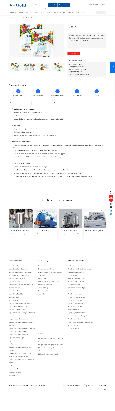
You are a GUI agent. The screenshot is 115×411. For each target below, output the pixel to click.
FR (101, 12)
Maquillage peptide (64, 313)
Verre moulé (37, 279)
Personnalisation (64, 5)
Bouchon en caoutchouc (41, 288)
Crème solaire (38, 282)
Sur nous (77, 12)
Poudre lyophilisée (14, 382)
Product (21, 17)
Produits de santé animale (66, 295)
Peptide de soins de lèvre (66, 310)
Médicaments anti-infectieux (67, 282)
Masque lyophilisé (14, 385)
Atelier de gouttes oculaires (17, 320)
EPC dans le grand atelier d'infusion (94, 285)
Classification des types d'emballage (44, 285)
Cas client (71, 12)
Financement (57, 12)
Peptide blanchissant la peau (67, 285)
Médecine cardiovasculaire (67, 276)
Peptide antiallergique (65, 323)
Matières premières (47, 12)
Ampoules (12, 391)
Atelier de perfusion (14, 288)
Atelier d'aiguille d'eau (15, 266)
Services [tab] (48, 102)
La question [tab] (57, 102)
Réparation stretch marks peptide (68, 320)
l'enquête (73, 53)
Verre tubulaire (38, 266)
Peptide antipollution (65, 332)
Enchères (64, 12)
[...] (43, 5)
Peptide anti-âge (64, 279)
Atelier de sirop (13, 307)
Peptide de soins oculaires (66, 298)
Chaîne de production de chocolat (18, 345)
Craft (30, 12)
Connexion (103, 4)
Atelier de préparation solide (17, 285)
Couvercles (37, 298)
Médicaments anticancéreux (67, 266)
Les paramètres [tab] (37, 102)
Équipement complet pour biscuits (19, 329)
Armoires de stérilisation (54, 8)
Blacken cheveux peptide (66, 307)
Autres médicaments (65, 288)
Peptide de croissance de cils (67, 301)
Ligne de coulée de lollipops (17, 351)
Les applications (23, 12)
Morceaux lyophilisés (15, 388)
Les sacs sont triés (39, 295)
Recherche (53, 5)
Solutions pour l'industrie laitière (18, 373)
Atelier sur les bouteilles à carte (18, 316)
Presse (83, 12)
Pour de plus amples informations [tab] (20, 102)
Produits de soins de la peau (42, 270)
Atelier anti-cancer (14, 304)
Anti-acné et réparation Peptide (68, 291)
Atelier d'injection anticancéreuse (18, 270)
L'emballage (36, 12)
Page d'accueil (13, 12)
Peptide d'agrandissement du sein (68, 316)
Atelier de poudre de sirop (16, 298)
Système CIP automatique (40, 8)
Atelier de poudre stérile (16, 301)
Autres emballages (39, 291)
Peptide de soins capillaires (67, 304)
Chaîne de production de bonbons (18, 348)
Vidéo (90, 4)
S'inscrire (95, 4)
